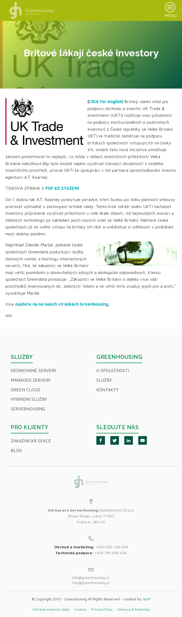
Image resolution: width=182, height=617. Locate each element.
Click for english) (106, 101)
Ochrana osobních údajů (50, 609)
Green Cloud (25, 389)
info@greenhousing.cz (91, 577)
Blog (16, 450)
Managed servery (31, 380)
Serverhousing (28, 408)
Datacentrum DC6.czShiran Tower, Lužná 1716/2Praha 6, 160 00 (91, 516)
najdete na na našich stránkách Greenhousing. (62, 304)
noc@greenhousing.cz (91, 582)
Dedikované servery (33, 370)
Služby (104, 380)
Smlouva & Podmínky (133, 609)
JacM (146, 599)
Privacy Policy (101, 609)
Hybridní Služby (29, 399)
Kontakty (107, 389)
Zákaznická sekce (31, 440)
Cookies (80, 609)
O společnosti (112, 370)
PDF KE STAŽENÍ (62, 188)
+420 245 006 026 (110, 552)
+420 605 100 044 (112, 547)
